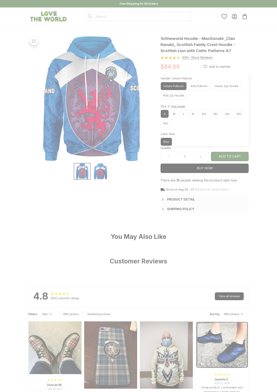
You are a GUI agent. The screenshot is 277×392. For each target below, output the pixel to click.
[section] (197, 57)
